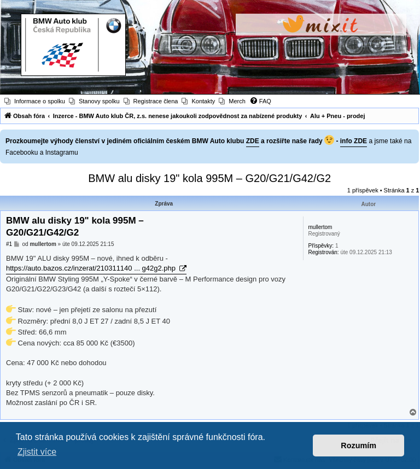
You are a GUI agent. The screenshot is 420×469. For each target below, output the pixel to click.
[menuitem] (34, 101)
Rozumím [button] (358, 445)
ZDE (252, 141)
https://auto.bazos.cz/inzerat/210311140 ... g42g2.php (92, 268)
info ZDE (353, 141)
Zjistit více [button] (37, 451)
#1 (9, 244)
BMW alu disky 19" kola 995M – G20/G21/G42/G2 (209, 178)
